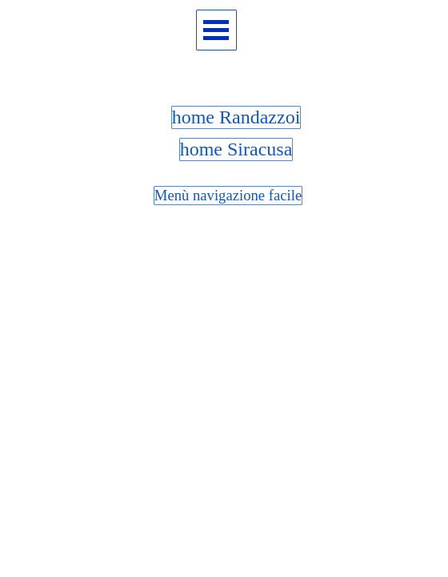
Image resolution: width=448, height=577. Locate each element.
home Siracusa (236, 149)
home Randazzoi (236, 117)
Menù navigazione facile (228, 195)
